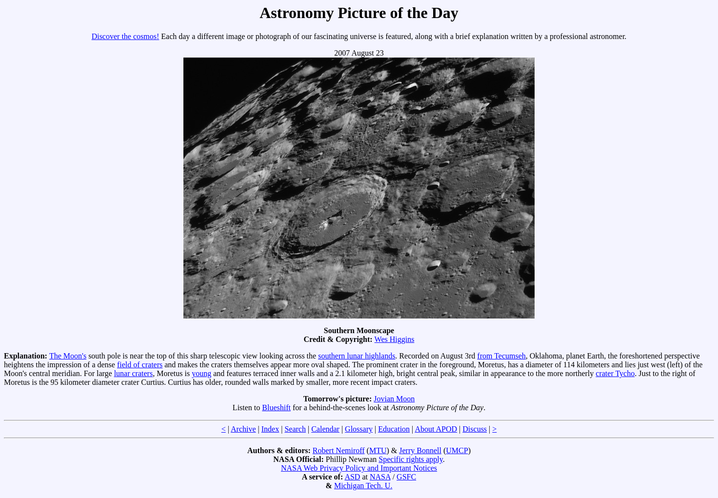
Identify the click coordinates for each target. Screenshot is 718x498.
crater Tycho (615, 373)
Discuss (474, 429)
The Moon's (67, 356)
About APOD (436, 429)
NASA (380, 477)
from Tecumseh (501, 356)
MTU (378, 450)
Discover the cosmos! (126, 36)
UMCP (457, 450)
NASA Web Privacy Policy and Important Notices (359, 468)
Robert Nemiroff (339, 450)
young (201, 373)
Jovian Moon (394, 399)
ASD (352, 477)
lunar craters (133, 373)
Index (270, 429)
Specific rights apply (410, 459)
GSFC (406, 477)
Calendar (325, 429)
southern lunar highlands (356, 356)
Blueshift (276, 407)
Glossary (359, 429)
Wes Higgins (395, 339)
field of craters (139, 364)
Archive (243, 429)
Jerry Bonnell (420, 450)
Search (295, 429)
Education (394, 429)
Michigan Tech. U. (363, 485)
